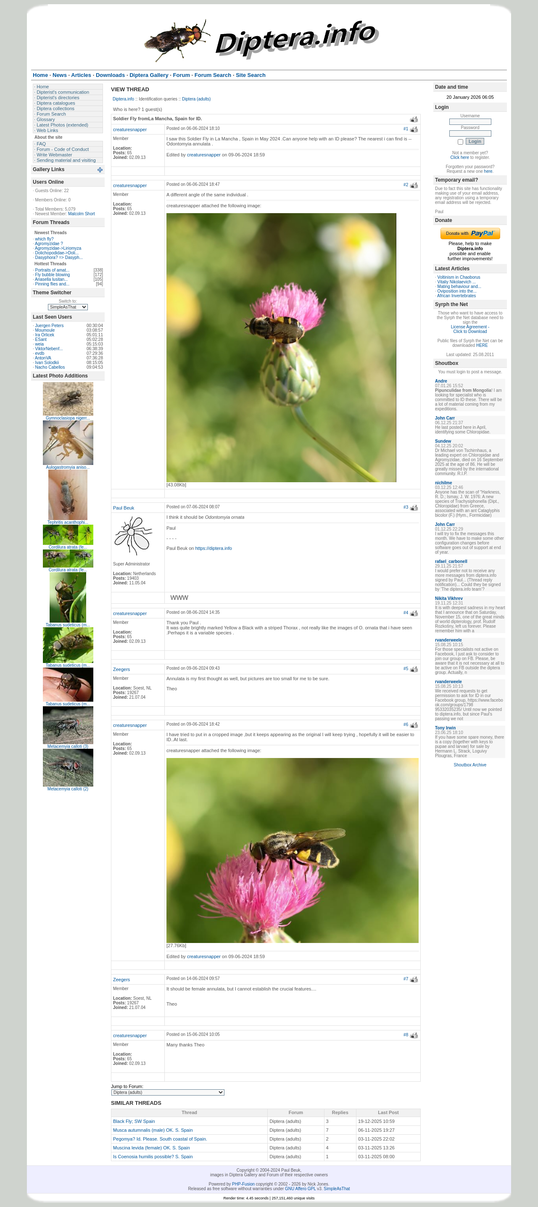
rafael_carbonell (451, 561)
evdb (40, 353)
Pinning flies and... (52, 284)
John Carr (445, 418)
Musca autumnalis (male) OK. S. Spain (153, 1130)
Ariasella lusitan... (51, 279)
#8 (406, 1035)
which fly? (44, 239)
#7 (406, 979)
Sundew (443, 441)
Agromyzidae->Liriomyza (58, 248)
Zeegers (121, 669)
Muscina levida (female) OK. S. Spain (151, 1147)
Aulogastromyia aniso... (68, 467)
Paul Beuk (123, 507)
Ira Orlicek (45, 335)
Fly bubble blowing (52, 274)
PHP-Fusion (243, 1184)
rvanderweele (448, 640)
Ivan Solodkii (47, 362)
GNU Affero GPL (300, 1188)
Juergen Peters (49, 325)
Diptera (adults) (196, 99)
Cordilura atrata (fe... (68, 547)
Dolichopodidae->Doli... (57, 253)
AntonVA (43, 358)
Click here (460, 157)
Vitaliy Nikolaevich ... (457, 282)
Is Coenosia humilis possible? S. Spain (153, 1156)
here (488, 171)
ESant (41, 339)
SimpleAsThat (337, 1188)
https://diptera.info (213, 548)
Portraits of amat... (52, 270)
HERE (482, 345)
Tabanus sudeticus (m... (68, 625)
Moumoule (45, 330)
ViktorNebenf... (49, 348)
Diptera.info (123, 99)
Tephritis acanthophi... (67, 522)
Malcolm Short (81, 213)
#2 (406, 184)
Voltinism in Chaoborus (459, 277)
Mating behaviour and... (460, 286)
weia (39, 344)
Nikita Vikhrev (449, 598)
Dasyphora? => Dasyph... (59, 257)
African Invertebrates (456, 295)
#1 (406, 129)
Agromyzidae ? (49, 243)
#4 (406, 612)
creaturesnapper (130, 129)
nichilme (443, 483)
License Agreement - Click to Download (470, 329)
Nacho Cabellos (50, 367)
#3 (406, 507)
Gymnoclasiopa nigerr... (68, 418)
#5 (406, 668)
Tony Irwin (445, 728)
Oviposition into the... (457, 291)
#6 (406, 724)
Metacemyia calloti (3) (67, 746)
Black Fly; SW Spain (134, 1121)
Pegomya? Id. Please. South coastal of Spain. (160, 1138)
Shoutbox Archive (470, 765)
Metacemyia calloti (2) (67, 789)
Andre (441, 381)
